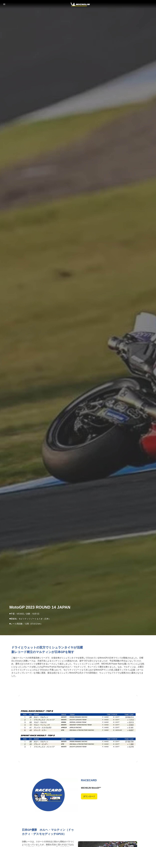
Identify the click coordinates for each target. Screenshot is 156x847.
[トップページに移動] (80, 4)
